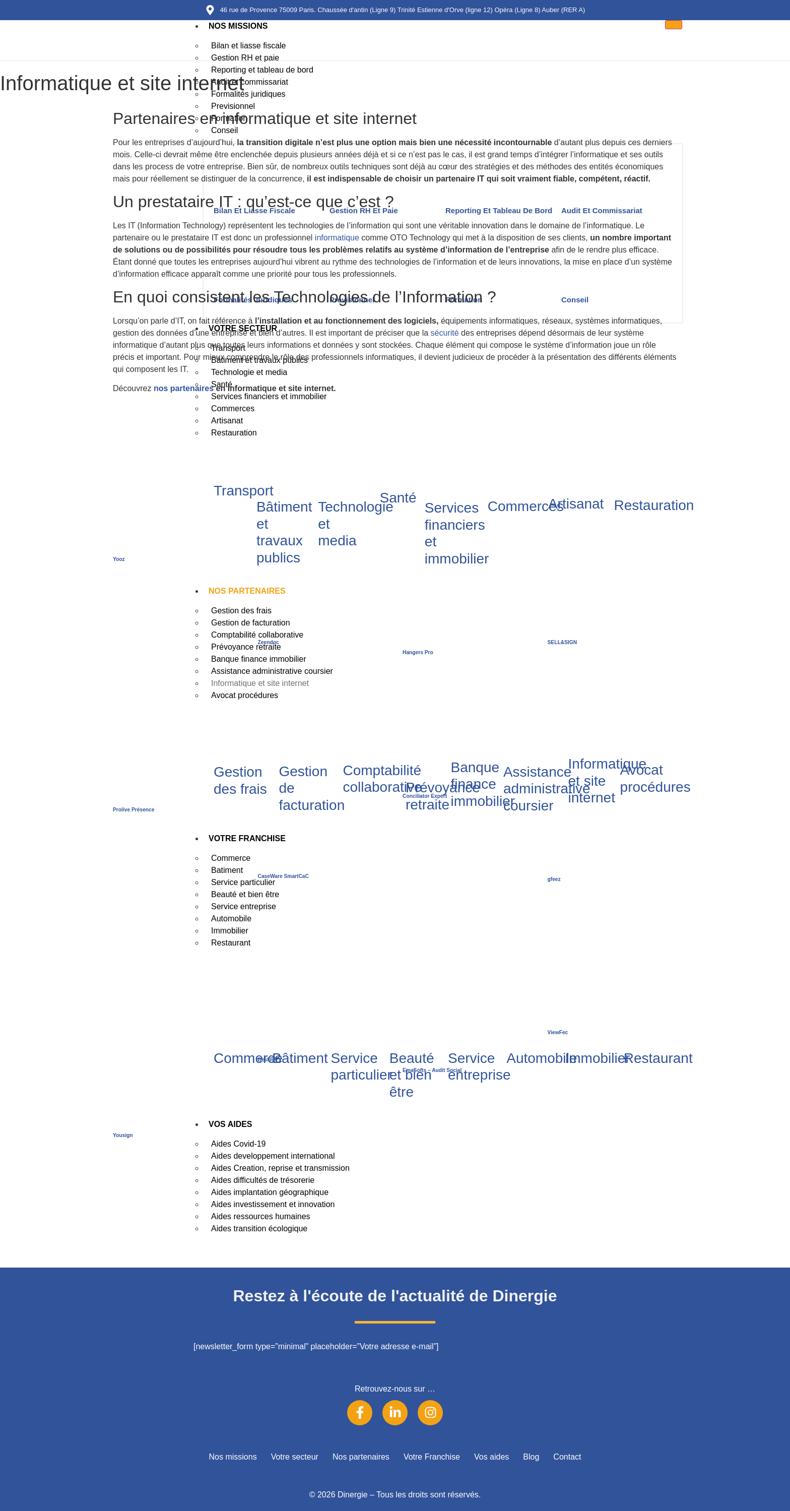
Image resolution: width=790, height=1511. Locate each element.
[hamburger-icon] (673, 24)
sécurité (445, 333)
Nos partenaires (361, 1457)
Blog (531, 1457)
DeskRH (268, 1059)
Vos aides (491, 1457)
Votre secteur (294, 1457)
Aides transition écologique (259, 1228)
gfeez (554, 879)
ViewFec (558, 1032)
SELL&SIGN (562, 642)
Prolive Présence (134, 809)
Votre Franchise (432, 1457)
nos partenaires (184, 388)
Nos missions (238, 26)
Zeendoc (268, 642)
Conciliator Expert (425, 796)
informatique (337, 237)
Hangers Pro (418, 652)
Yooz (119, 559)
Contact (567, 1457)
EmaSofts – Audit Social (432, 1070)
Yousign (123, 1135)
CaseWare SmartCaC (283, 876)
